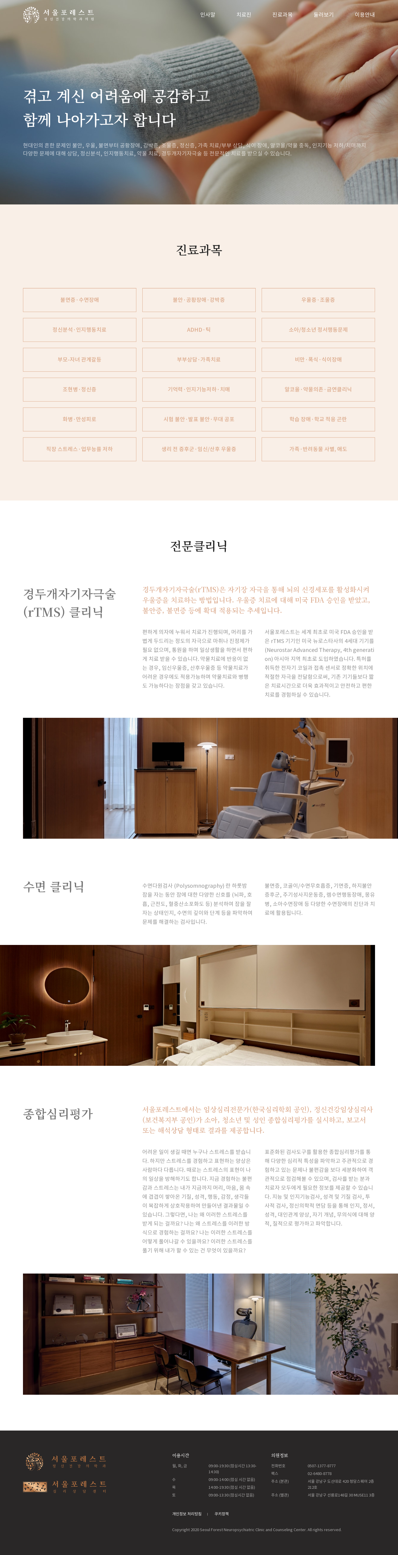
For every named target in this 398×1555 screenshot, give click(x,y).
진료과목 (282, 14)
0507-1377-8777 (322, 1465)
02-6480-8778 (319, 1473)
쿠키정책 (222, 1513)
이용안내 (365, 14)
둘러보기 (324, 14)
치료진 (244, 14)
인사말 (207, 14)
